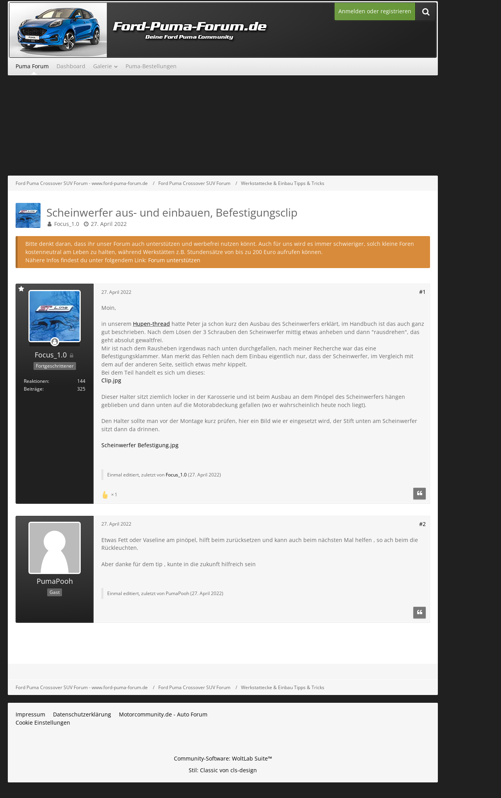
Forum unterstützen (174, 260)
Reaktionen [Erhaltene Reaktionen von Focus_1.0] (36, 381)
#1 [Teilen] (422, 291)
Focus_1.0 (66, 223)
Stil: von (223, 770)
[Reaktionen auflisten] (110, 494)
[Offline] (54, 342)
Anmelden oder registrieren (374, 11)
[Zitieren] (419, 493)
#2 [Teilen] (422, 524)
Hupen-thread (151, 323)
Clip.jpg (111, 380)
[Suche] (426, 11)
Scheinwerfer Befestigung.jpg (140, 445)
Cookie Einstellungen (43, 722)
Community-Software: (223, 758)
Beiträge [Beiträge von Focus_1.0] (33, 389)
